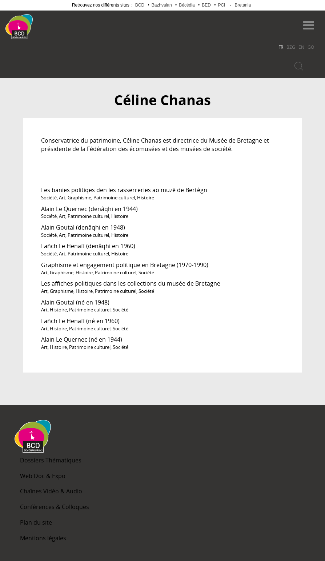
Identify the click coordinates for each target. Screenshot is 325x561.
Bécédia (186, 5)
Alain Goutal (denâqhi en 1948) (83, 227)
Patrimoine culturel (114, 197)
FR (280, 47)
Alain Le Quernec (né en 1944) (81, 339)
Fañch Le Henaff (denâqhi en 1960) (88, 246)
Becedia (61, 23)
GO (311, 47)
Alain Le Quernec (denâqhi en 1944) (89, 209)
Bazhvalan (162, 5)
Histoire (145, 197)
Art (62, 197)
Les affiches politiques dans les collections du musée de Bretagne (130, 283)
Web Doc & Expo (42, 476)
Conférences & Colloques (54, 507)
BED (206, 5)
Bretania (242, 5)
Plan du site (36, 522)
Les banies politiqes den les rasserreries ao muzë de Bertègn (124, 190)
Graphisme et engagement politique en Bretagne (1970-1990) (124, 265)
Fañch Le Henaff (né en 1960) (80, 321)
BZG (290, 47)
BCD (139, 5)
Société (49, 197)
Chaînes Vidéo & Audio (51, 491)
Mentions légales (43, 538)
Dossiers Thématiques (50, 460)
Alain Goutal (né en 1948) (75, 302)
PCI (221, 5)
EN (301, 47)
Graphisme (79, 197)
